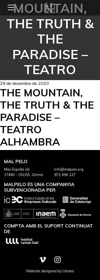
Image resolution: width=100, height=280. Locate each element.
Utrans (68, 271)
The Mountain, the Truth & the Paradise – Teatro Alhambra (47, 117)
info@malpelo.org (68, 169)
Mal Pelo (50, 7)
